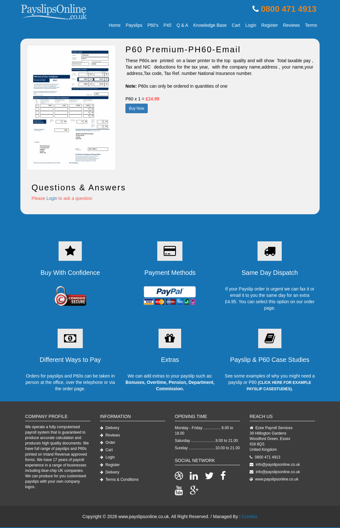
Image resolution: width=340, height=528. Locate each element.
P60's (153, 25)
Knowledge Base (210, 25)
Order (107, 443)
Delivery (109, 428)
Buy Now (136, 109)
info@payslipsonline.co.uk (278, 465)
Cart (236, 25)
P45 (168, 25)
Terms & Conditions (119, 480)
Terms (311, 25)
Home (114, 25)
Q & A (182, 25)
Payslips (134, 25)
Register (269, 25)
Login (250, 25)
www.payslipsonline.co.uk (276, 480)
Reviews (291, 25)
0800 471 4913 (287, 9)
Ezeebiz (250, 517)
